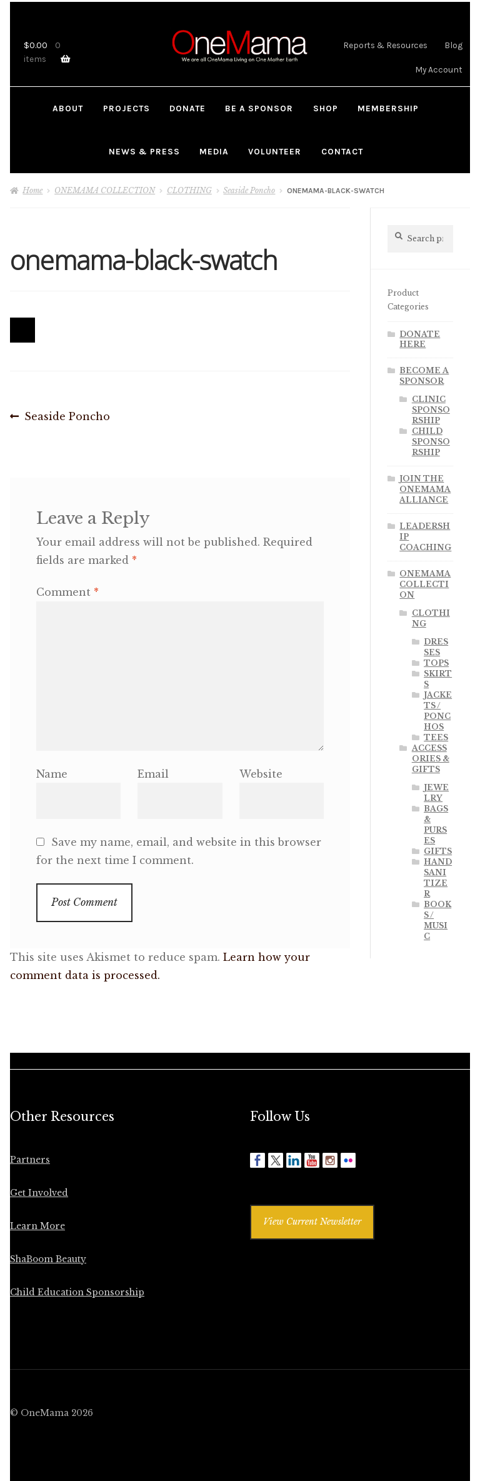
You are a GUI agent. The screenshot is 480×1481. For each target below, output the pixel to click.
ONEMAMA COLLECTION (104, 190)
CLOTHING (189, 190)
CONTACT (342, 151)
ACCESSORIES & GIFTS (430, 758)
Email (153, 774)
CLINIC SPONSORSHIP (431, 409)
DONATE (187, 108)
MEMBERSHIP (388, 108)
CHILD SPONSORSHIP (431, 441)
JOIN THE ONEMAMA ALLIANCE (425, 489)
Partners (30, 1160)
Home (32, 190)
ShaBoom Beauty (48, 1259)
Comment (67, 592)
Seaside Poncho (249, 190)
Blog (453, 45)
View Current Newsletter (312, 1222)
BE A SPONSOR (259, 108)
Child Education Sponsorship (77, 1292)
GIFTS (438, 851)
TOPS (436, 663)
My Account (438, 69)
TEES (436, 737)
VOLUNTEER (274, 151)
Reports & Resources (385, 45)
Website (260, 774)
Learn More (37, 1226)
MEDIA (214, 151)
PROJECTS (126, 108)
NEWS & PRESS (144, 151)
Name (52, 774)
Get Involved (39, 1193)
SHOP (325, 108)
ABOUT (67, 108)
